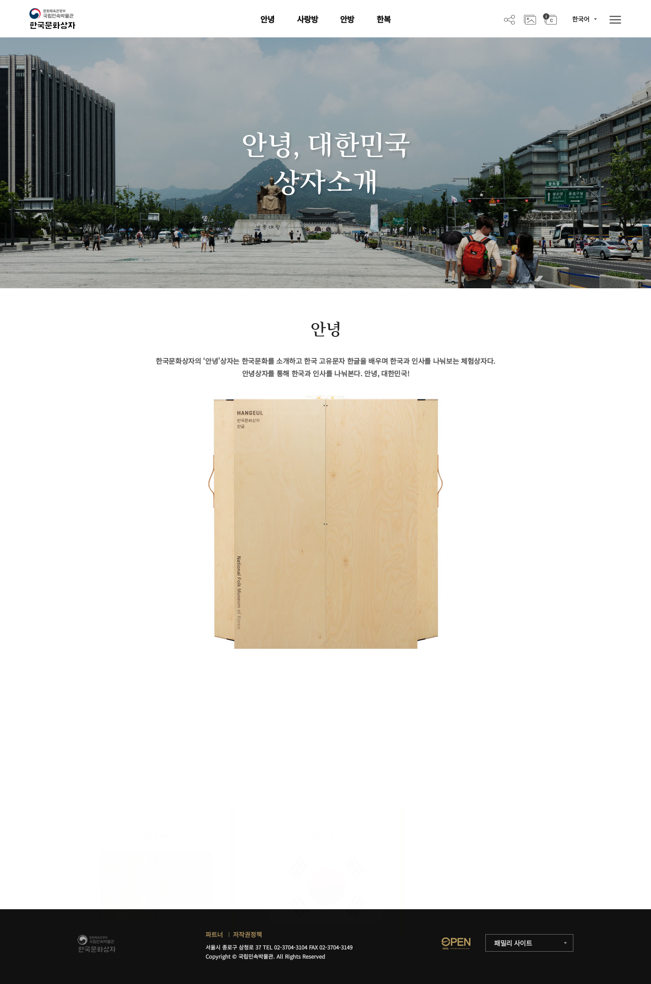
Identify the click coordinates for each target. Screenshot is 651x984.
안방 (347, 19)
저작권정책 (247, 934)
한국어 (581, 19)
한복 (384, 19)
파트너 (214, 934)
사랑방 (307, 19)
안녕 (267, 19)
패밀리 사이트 (513, 943)
